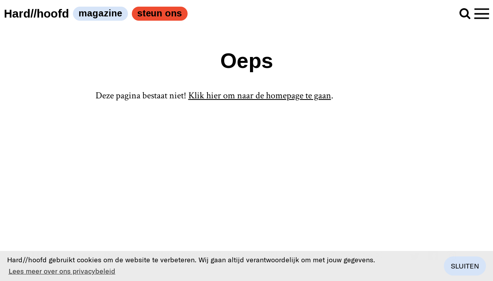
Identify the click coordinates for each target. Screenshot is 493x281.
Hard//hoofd (36, 13)
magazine (100, 13)
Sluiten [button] (465, 265)
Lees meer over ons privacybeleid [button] (62, 271)
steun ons (159, 13)
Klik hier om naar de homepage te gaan (259, 95)
